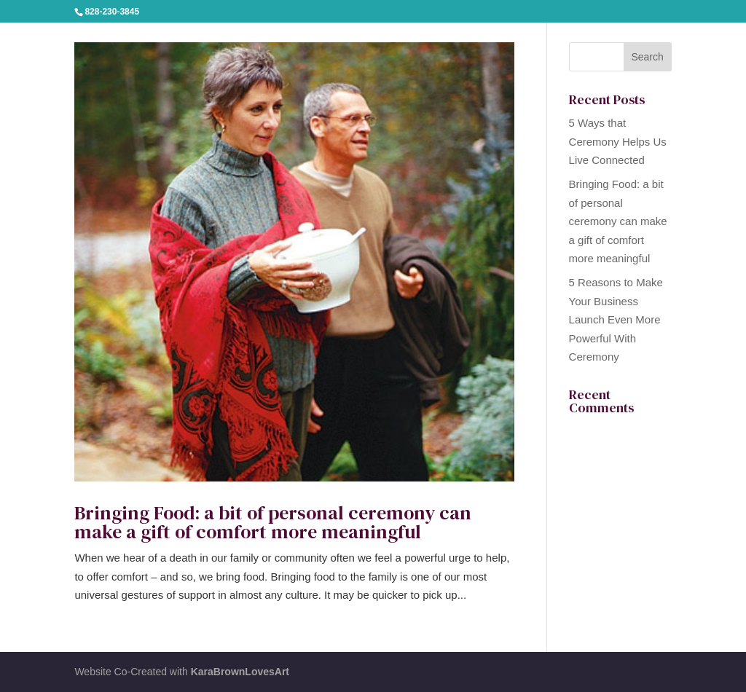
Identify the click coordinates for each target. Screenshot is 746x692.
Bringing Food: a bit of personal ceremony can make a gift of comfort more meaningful (272, 522)
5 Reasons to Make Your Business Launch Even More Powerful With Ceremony (616, 319)
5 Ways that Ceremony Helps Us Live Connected (618, 141)
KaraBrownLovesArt (240, 671)
